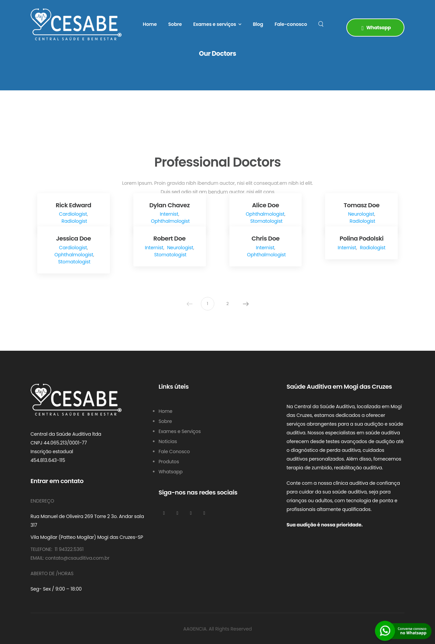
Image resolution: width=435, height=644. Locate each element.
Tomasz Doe (362, 205)
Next (246, 303)
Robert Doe (170, 238)
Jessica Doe (73, 238)
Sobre (175, 24)
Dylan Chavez (169, 205)
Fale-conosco (290, 24)
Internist (169, 214)
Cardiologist (73, 214)
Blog (258, 24)
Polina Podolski (362, 238)
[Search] (321, 23)
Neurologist (361, 214)
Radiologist (74, 221)
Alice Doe (265, 205)
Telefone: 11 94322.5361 (57, 549)
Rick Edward (73, 205)
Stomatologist (266, 221)
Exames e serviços (214, 24)
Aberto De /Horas (52, 573)
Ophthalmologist (170, 221)
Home (150, 24)
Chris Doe (266, 238)
